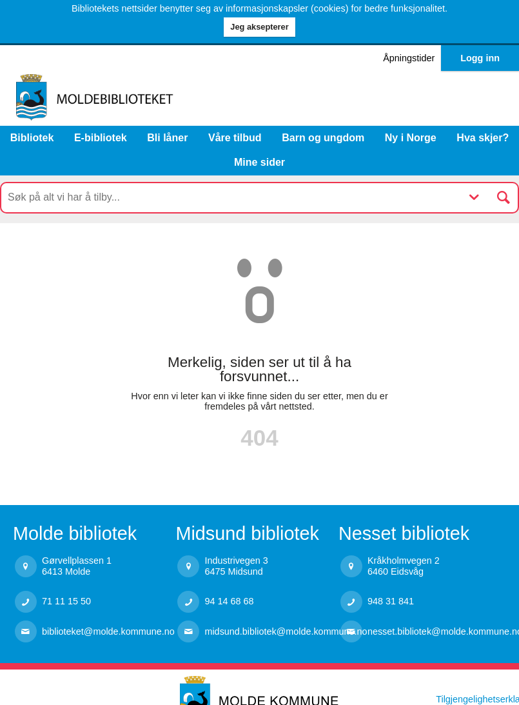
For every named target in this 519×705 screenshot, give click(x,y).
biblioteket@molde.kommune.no (108, 631)
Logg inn (480, 58)
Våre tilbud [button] (235, 137)
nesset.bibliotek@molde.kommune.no (434, 631)
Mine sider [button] (259, 162)
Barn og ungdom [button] (323, 137)
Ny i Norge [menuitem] (410, 137)
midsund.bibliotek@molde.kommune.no (271, 631)
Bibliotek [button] (32, 137)
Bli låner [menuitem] (167, 137)
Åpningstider (409, 58)
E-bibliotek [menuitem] (100, 137)
